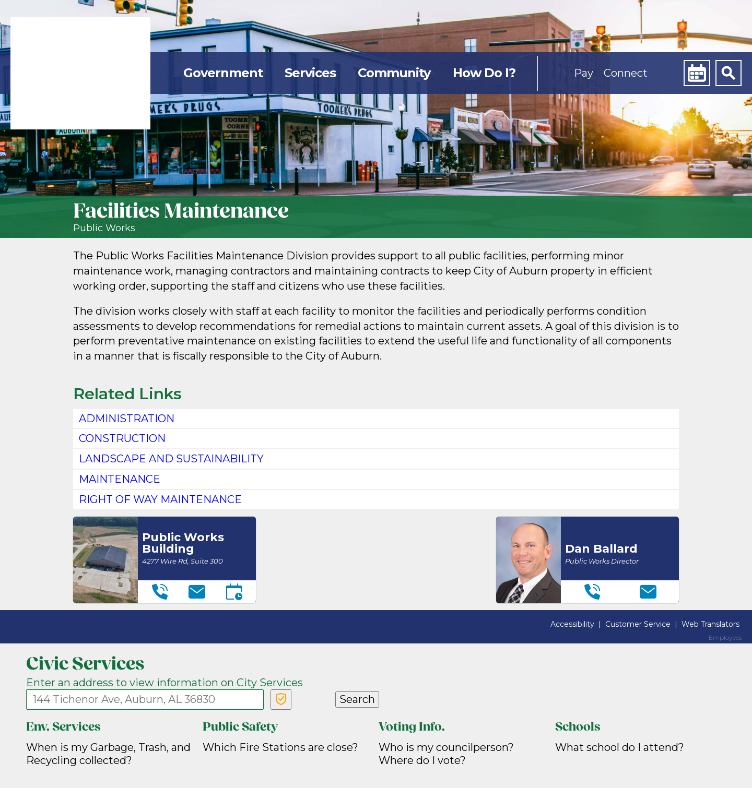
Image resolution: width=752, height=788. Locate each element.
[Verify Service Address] (281, 699)
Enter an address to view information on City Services (164, 682)
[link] (80, 73)
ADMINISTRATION (126, 418)
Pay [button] (583, 73)
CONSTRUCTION (122, 438)
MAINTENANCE (119, 479)
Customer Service (638, 624)
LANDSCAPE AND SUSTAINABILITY (171, 458)
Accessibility (572, 624)
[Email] (196, 591)
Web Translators (710, 624)
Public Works (104, 228)
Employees (725, 638)
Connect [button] (626, 73)
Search (357, 699)
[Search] (728, 73)
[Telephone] (159, 591)
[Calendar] (697, 73)
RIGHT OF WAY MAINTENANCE (160, 499)
